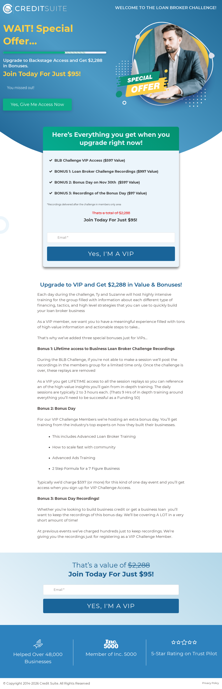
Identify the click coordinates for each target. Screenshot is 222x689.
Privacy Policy (210, 683)
